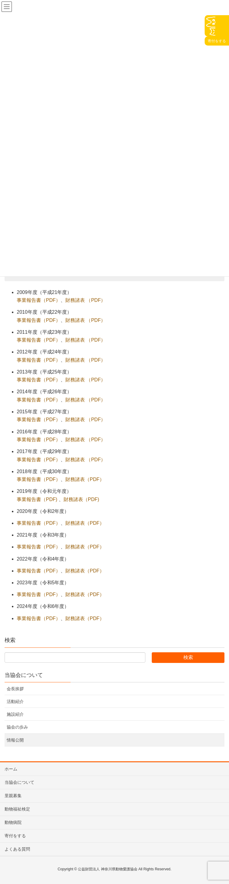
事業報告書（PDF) (37, 499)
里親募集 (13, 795)
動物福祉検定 (17, 809)
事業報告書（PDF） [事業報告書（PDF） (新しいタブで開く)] (39, 300)
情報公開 (15, 740)
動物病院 (13, 822)
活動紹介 (15, 701)
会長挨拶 (15, 688)
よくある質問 (17, 849)
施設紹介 (15, 714)
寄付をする (15, 835)
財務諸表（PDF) (81, 499)
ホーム (11, 768)
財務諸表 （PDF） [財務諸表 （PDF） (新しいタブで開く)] (85, 300)
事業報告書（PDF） (39, 479)
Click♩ (210, 25)
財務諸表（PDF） (84, 479)
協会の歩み (17, 727)
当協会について (24, 675)
